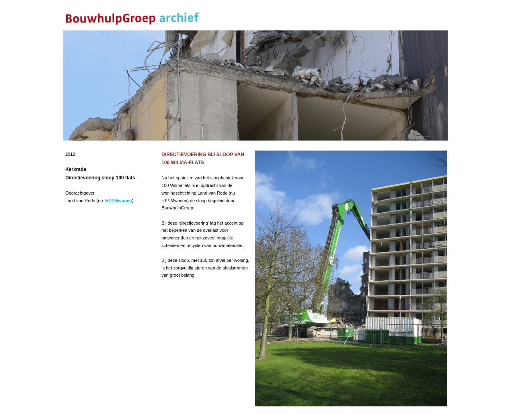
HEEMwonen (118, 200)
